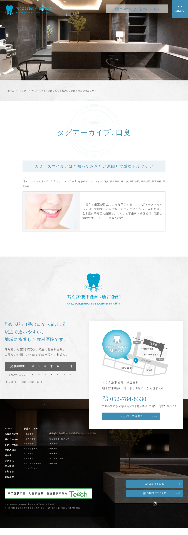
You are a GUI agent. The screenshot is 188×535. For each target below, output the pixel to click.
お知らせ (10, 478)
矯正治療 (40, 193)
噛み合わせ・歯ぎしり (67, 446)
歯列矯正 (146, 188)
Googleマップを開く (136, 424)
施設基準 (10, 484)
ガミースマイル (99, 188)
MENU (180, 11)
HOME (9, 436)
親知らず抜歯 (35, 456)
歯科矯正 (159, 188)
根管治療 (32, 451)
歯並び (135, 188)
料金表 (9, 462)
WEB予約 (123, 8)
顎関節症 (60, 470)
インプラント (35, 475)
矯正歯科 (28, 193)
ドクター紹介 (13, 452)
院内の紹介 (11, 457)
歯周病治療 (34, 446)
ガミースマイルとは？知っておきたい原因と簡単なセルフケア (72, 90)
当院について (13, 441)
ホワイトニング (64, 466)
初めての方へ (13, 446)
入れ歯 (59, 441)
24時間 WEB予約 (152, 499)
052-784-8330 (153, 8)
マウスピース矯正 (37, 470)
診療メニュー (34, 436)
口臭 (114, 188)
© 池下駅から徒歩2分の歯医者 (18, 512)
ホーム (12, 90)
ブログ (24, 90)
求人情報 (10, 473)
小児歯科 (60, 451)
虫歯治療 (32, 441)
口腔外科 (32, 461)
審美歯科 (123, 188)
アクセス (10, 468)
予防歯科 (60, 456)
